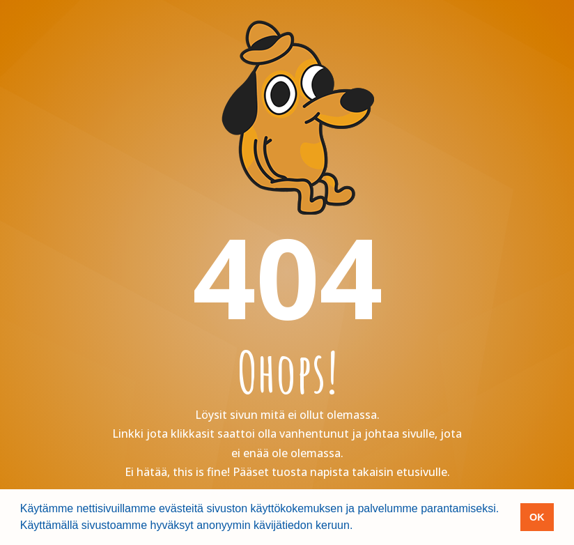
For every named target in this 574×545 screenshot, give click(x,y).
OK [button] (537, 517)
